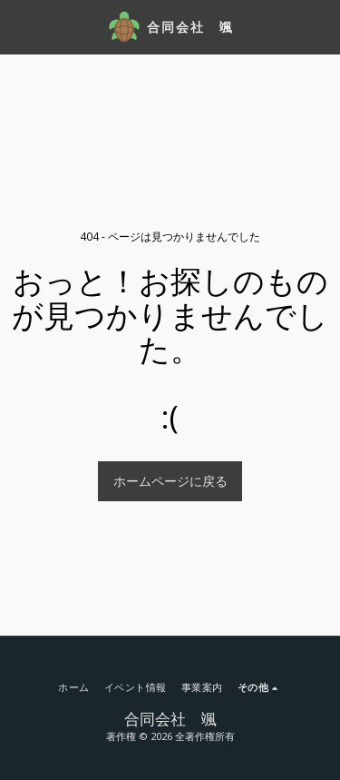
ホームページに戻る (170, 480)
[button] (20, 25)
